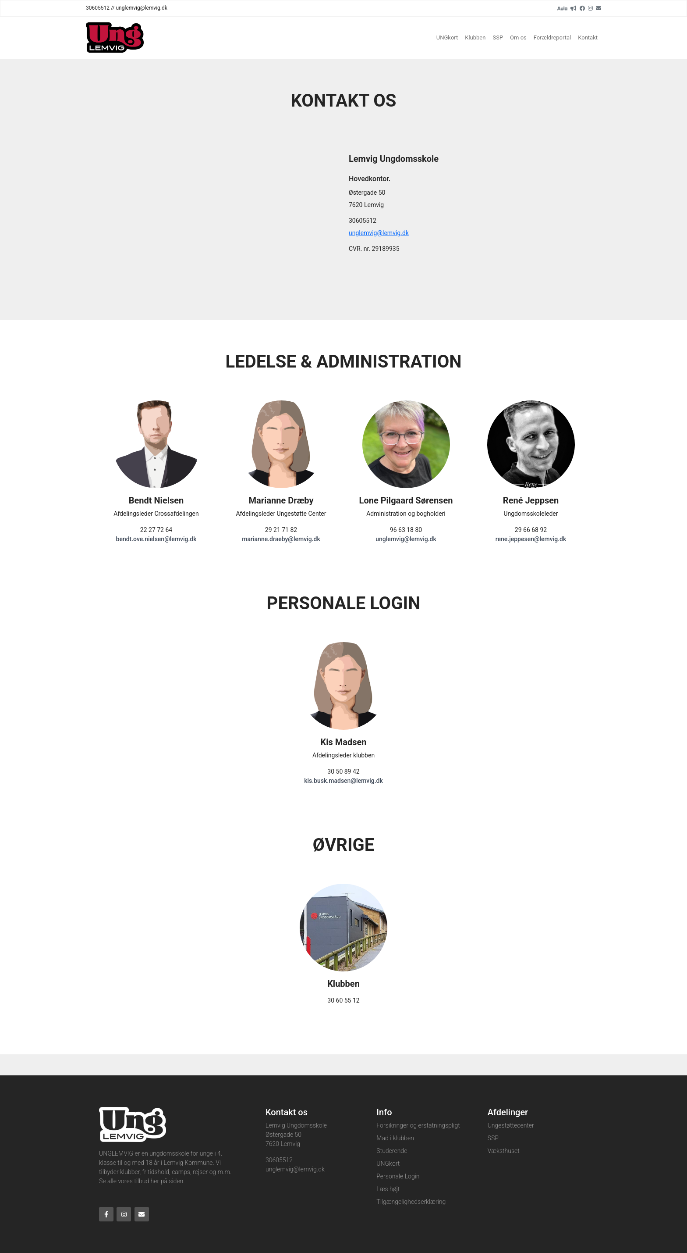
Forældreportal (552, 37)
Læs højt (388, 1188)
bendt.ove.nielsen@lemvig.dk (156, 539)
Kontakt (588, 37)
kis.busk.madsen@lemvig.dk (343, 780)
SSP (497, 37)
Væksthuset (504, 1150)
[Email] (598, 8)
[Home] (115, 37)
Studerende (391, 1150)
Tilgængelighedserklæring (411, 1201)
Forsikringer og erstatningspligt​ (418, 1125)
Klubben (475, 37)
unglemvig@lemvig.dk (379, 232)
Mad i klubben (395, 1138)
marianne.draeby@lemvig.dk (281, 539)
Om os (518, 37)
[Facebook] (582, 8)
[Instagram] (590, 8)
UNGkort (447, 37)
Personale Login (397, 1176)
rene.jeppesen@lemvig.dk (531, 539)
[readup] (573, 8)
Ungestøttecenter (511, 1125)
